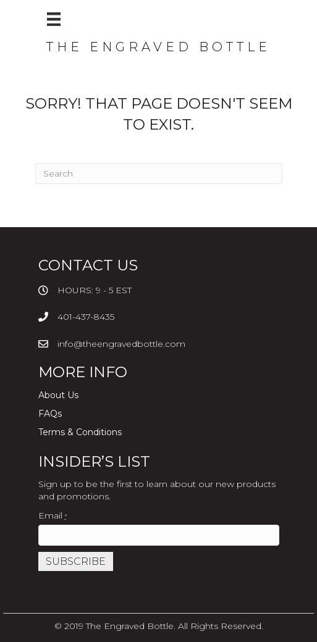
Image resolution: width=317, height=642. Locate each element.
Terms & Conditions (80, 432)
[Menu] (53, 19)
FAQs (50, 413)
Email (52, 515)
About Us (58, 395)
